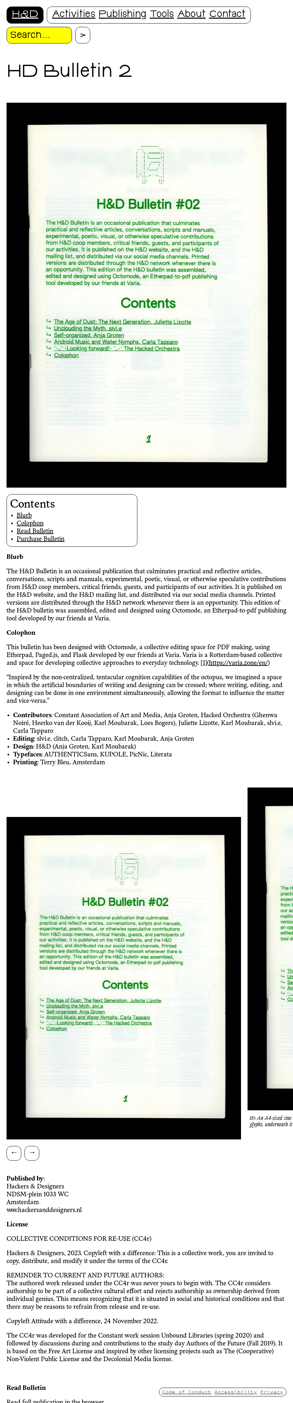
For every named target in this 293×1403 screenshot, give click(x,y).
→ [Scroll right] (32, 1152)
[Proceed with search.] (82, 35)
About (191, 15)
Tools (162, 15)
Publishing (122, 15)
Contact (227, 15)
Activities (73, 15)
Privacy (271, 1392)
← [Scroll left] (14, 1152)
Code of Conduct (186, 1392)
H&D (25, 15)
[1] (204, 663)
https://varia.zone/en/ (238, 663)
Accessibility (236, 1392)
